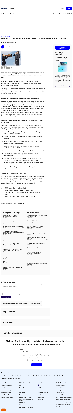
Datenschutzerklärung (42, 355)
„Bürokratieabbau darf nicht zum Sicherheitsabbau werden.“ (35, 253)
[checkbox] (2, 294)
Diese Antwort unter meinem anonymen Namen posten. (16, 294)
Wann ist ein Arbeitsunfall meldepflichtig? (13, 226)
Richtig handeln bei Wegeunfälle (35, 247)
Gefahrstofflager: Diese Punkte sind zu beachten (12, 268)
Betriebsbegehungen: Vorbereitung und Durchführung (12, 262)
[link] (4, 13)
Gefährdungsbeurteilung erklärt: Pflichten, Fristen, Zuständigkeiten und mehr (13, 250)
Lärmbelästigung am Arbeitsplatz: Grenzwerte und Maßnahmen (11, 244)
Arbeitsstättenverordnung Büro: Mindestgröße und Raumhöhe (10, 216)
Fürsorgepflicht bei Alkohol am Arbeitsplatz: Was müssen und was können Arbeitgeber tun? (13, 232)
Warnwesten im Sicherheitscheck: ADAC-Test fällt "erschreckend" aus (37, 258)
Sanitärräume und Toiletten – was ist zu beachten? (12, 238)
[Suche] (62, 8)
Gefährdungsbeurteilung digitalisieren (36, 243)
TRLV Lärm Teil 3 (36, 107)
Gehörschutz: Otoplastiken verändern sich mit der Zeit (23, 193)
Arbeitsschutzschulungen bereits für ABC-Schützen (37, 264)
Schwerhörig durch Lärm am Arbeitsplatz (19, 190)
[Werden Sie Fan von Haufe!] (38, 385)
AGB (40, 354)
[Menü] (12, 8)
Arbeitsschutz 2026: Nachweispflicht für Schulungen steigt (37, 216)
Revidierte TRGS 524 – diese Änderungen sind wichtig (37, 221)
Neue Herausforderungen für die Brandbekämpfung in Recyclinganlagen (36, 232)
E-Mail (21, 349)
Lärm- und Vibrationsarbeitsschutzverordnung (17, 101)
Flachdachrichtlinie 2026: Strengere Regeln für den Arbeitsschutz (36, 227)
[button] (69, 8)
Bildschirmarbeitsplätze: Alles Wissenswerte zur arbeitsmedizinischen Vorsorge (12, 256)
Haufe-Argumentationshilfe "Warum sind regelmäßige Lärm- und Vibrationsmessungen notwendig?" (22, 113)
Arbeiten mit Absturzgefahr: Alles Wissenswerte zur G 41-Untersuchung (12, 221)
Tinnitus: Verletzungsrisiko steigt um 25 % (20, 196)
